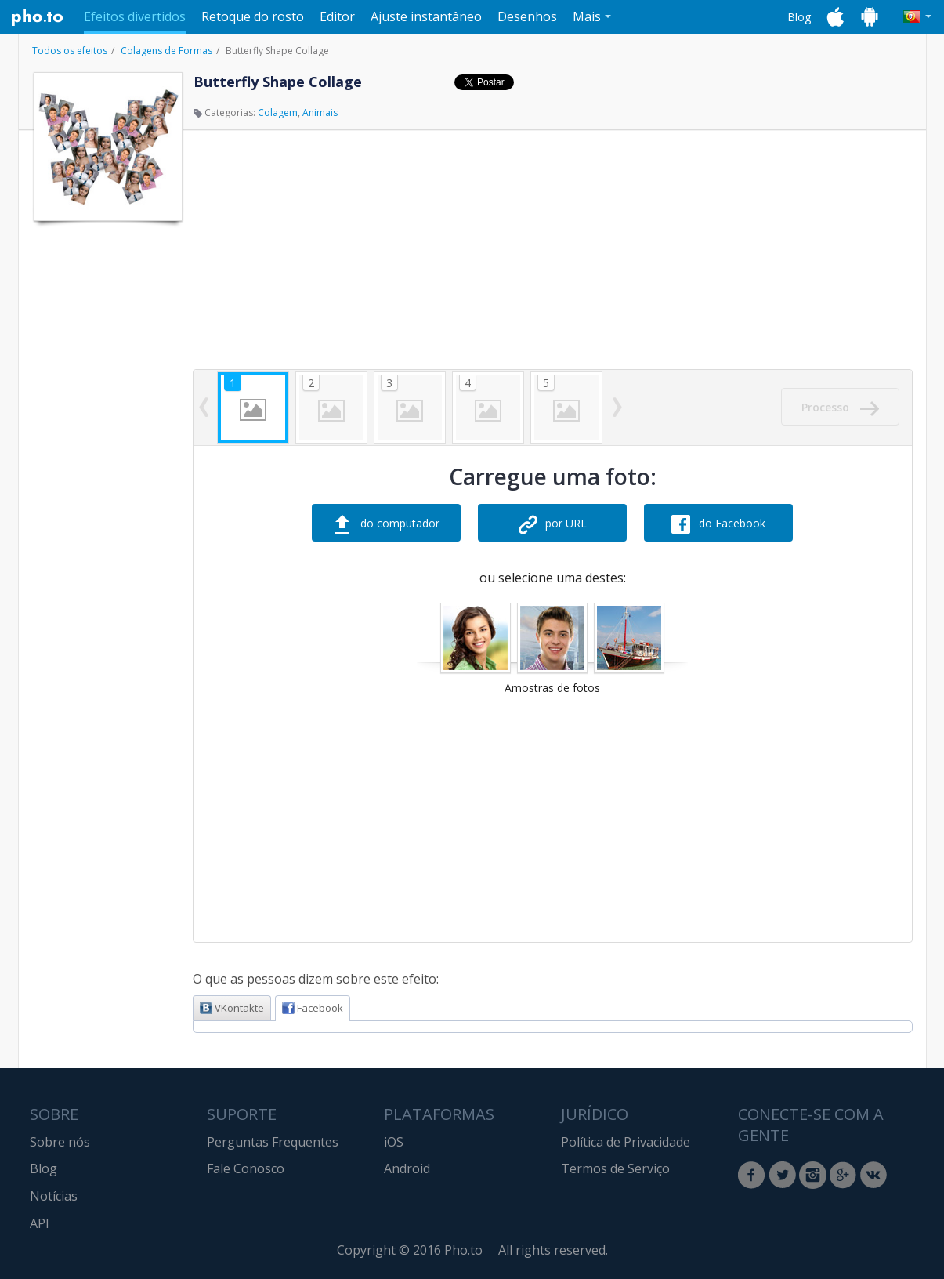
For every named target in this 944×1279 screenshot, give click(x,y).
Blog (799, 16)
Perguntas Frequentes (272, 1141)
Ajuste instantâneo (426, 16)
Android (407, 1168)
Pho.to (37, 17)
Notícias (54, 1196)
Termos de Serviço (615, 1168)
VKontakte (232, 1008)
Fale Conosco (245, 1168)
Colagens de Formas (166, 50)
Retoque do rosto (252, 16)
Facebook (312, 1008)
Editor (337, 16)
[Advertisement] (106, 465)
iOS (393, 1141)
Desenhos (527, 16)
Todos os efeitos (69, 50)
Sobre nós (60, 1141)
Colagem (278, 112)
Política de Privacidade (625, 1141)
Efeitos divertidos (135, 16)
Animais (320, 112)
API (39, 1223)
